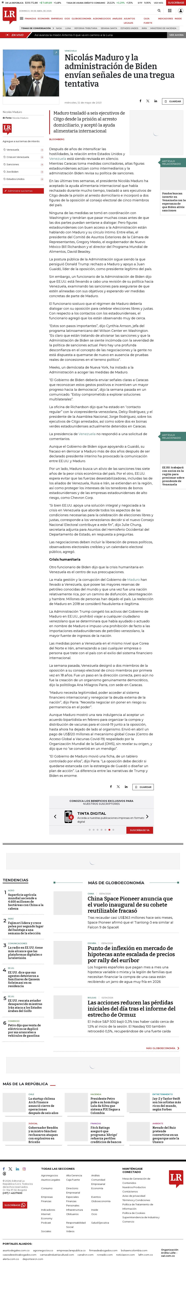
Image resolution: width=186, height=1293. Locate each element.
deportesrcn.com (33, 1258)
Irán (144, 28)
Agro (11, 890)
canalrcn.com (85, 1254)
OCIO (67, 18)
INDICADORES (165, 18)
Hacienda (96, 1094)
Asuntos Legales (50, 1179)
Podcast (46, 1222)
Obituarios (72, 1213)
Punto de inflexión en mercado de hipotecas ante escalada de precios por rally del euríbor (131, 954)
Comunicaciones (17, 943)
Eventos (96, 1196)
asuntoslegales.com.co (16, 1250)
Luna (68, 28)
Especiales (72, 1196)
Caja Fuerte (73, 1179)
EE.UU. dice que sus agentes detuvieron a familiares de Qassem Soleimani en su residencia (24, 979)
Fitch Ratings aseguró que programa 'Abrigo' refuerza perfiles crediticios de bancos (106, 1134)
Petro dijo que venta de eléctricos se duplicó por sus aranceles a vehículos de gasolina (24, 1030)
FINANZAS (30, 18)
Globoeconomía (100, 1200)
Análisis (95, 1175)
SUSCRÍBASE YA (139, 829)
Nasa (59, 28)
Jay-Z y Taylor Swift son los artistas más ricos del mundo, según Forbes (167, 1104)
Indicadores (48, 1209)
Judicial (33, 1123)
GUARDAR (172, 101)
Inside (94, 1209)
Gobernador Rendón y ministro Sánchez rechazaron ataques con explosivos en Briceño (43, 1134)
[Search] (159, 11)
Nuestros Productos (134, 1186)
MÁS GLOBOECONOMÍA (160, 1047)
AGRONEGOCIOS (102, 18)
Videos (70, 1230)
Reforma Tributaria (85, 28)
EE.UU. (11, 968)
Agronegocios (49, 1175)
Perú (11, 918)
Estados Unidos (129, 28)
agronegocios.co (43, 1250)
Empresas (47, 1196)
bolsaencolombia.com (134, 1250)
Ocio (94, 1213)
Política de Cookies (133, 1212)
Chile (31, 1094)
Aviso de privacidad (133, 1195)
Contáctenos (130, 1191)
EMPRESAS (57, 18)
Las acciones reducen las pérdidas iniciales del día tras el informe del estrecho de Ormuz (132, 1008)
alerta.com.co (11, 1258)
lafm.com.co (145, 1254)
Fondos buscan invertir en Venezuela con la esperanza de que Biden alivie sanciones (174, 202)
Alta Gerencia (74, 1175)
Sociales (46, 1230)
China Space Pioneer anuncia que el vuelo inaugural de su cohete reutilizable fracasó (130, 904)
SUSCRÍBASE (176, 2)
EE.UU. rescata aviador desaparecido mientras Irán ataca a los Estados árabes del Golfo (25, 1005)
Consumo (46, 1188)
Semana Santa (109, 28)
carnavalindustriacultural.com (57, 1254)
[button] (54, 816)
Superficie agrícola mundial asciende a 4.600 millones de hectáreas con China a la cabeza (26, 901)
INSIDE (178, 18)
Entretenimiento (163, 1094)
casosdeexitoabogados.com (19, 1254)
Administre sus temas (18, 190)
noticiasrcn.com (125, 1254)
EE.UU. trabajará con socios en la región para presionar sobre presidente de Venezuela (173, 476)
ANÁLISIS (117, 18)
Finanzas (96, 1123)
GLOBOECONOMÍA (81, 18)
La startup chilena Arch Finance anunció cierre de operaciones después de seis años (43, 1105)
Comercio (14, 1021)
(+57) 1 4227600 (12, 1192)
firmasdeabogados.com (103, 1250)
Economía (97, 1188)
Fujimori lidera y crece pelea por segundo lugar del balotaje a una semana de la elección (26, 928)
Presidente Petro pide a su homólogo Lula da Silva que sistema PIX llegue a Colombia (105, 1105)
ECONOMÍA (44, 18)
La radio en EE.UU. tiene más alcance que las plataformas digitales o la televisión (25, 952)
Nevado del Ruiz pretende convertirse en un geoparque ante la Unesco (166, 1134)
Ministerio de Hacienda (163, 28)
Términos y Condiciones (136, 1199)
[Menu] (22, 18)
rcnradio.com (105, 1254)
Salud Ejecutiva (100, 1222)
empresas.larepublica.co (71, 1250)
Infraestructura (74, 1209)
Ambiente (158, 1123)
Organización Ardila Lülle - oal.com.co (169, 1252)
